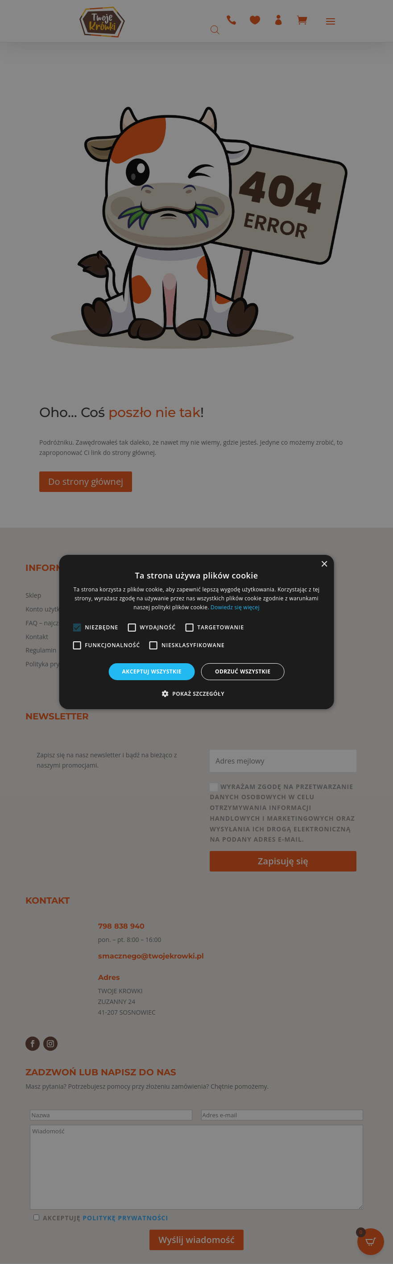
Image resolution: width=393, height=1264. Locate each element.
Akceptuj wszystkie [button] (152, 671)
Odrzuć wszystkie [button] (242, 671)
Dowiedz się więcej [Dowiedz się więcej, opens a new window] (235, 607)
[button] (196, 693)
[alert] (196, 632)
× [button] (324, 564)
